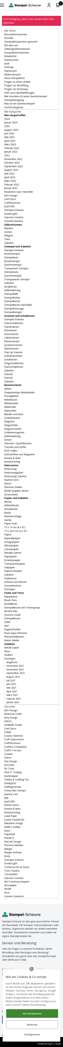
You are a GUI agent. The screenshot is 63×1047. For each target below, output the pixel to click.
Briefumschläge (13, 516)
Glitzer (7, 483)
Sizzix (7, 856)
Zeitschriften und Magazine (19, 454)
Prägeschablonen (14, 363)
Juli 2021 (10, 680)
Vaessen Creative (13, 217)
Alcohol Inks (10, 611)
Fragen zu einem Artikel (17, 81)
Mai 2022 (9, 173)
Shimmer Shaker (13, 487)
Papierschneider (13, 571)
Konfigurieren (32, 1034)
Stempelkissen (12, 301)
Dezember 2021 (15, 665)
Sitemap (9, 67)
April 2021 (11, 691)
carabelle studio (13, 724)
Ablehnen (32, 1024)
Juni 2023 (9, 133)
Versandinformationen (16, 52)
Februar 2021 (13, 698)
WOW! (7, 888)
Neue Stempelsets (14, 78)
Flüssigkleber (11, 396)
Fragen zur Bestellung (16, 85)
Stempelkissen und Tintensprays (22, 607)
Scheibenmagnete (14, 432)
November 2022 (13, 159)
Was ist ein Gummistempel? (19, 103)
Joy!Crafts (9, 206)
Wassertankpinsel (14, 636)
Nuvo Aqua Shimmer (15, 633)
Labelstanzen (11, 337)
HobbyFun (10, 783)
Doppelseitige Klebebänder (19, 392)
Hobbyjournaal (12, 786)
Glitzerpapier (11, 545)
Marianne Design (13, 823)
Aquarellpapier (12, 538)
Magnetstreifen (13, 428)
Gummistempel (12, 264)
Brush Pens (10, 600)
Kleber (7, 388)
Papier (7, 534)
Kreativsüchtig (12, 461)
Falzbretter (10, 578)
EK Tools (9, 768)
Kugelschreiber (12, 629)
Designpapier (11, 541)
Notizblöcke (11, 509)
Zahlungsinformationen (17, 48)
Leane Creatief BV (14, 819)
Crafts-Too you (12, 750)
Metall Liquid (11, 647)
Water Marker (11, 640)
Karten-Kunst (11, 805)
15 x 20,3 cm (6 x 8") (15, 531)
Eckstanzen (10, 330)
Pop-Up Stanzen (13, 352)
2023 (7, 126)
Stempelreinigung (14, 100)
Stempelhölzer (12, 297)
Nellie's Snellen (12, 826)
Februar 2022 (11, 184)
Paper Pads (10, 523)
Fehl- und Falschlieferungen (19, 92)
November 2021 (15, 669)
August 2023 (11, 129)
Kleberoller (10, 407)
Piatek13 (9, 837)
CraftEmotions (12, 202)
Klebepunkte (11, 403)
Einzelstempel (12, 253)
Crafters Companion (15, 746)
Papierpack (10, 556)
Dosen (8, 439)
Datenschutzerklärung (34, 1004)
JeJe (6, 797)
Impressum (10, 70)
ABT (6, 625)
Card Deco (10, 199)
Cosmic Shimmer (13, 735)
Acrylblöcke (10, 286)
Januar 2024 (10, 122)
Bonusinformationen (15, 34)
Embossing (10, 468)
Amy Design (11, 717)
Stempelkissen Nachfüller (18, 304)
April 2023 (9, 140)
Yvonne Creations (14, 896)
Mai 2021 (11, 687)
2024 (7, 118)
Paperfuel (9, 834)
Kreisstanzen (11, 334)
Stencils (8, 374)
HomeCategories (13, 107)
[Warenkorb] (58, 5)
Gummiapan (11, 776)
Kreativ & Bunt (12, 458)
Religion (8, 235)
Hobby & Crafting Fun (16, 779)
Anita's (8, 721)
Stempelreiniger (13, 312)
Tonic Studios (12, 870)
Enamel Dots (11, 479)
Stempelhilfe (11, 293)
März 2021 (12, 695)
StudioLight (10, 213)
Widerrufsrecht (12, 74)
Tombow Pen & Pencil (16, 867)
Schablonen (10, 359)
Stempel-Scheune (14, 210)
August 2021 (13, 676)
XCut (7, 892)
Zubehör (9, 242)
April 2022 (9, 177)
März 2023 (10, 144)
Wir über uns (11, 45)
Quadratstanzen (13, 345)
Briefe (7, 512)
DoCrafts (9, 765)
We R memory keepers (16, 881)
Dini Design (10, 761)
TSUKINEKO (11, 874)
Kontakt (8, 37)
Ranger (8, 848)
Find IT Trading (13, 772)
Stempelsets (11, 257)
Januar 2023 (10, 151)
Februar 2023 (11, 148)
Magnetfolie (11, 425)
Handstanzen (11, 326)
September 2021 (15, 673)
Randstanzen (11, 348)
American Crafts (13, 713)
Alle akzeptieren (32, 1013)
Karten (8, 520)
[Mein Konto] (49, 5)
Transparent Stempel (16, 268)
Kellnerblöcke (11, 505)
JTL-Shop (56, 1043)
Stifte (7, 622)
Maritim (8, 228)
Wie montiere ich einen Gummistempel (25, 96)
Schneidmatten (12, 585)
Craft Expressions (14, 739)
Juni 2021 (11, 684)
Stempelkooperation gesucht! (20, 41)
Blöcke (8, 501)
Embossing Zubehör (15, 476)
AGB (6, 63)
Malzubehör (10, 596)
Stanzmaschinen (13, 355)
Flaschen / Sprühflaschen (18, 443)
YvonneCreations (13, 221)
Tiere (7, 239)
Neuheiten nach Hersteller (18, 191)
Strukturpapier (12, 560)
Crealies (8, 754)
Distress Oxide (12, 614)
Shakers (8, 654)
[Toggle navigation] (2, 5)
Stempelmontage (14, 308)
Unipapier (9, 567)
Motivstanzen (11, 341)
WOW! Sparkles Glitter (16, 490)
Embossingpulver (13, 472)
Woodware (10, 885)
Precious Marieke (13, 845)
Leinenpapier (11, 549)
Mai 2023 (9, 137)
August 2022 (11, 169)
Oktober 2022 (12, 162)
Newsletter (10, 56)
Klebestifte (10, 410)
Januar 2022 (10, 188)
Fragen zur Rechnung (16, 89)
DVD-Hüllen (10, 450)
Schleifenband (12, 417)
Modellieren (10, 603)
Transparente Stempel (16, 279)
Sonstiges (9, 589)
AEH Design (10, 195)
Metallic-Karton (12, 552)
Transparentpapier (14, 563)
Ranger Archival (12, 852)
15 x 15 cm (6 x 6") (14, 527)
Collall (7, 732)
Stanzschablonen (13, 323)
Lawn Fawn (10, 816)
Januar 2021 (12, 702)
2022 (7, 155)
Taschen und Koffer (15, 447)
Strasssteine (11, 494)
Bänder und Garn (13, 414)
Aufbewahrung (12, 290)
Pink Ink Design (12, 841)
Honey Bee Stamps (15, 790)
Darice (7, 757)
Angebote (11, 662)
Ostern (8, 232)
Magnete (9, 421)
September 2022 (13, 166)
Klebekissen (10, 399)
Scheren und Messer (15, 581)
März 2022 (10, 180)
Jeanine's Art (11, 794)
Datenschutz (11, 59)
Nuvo (7, 651)
